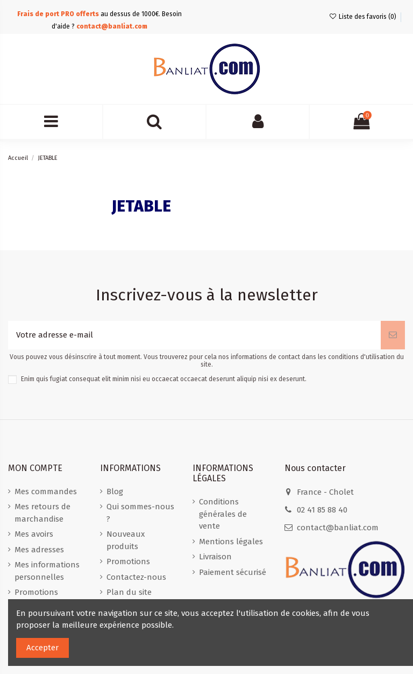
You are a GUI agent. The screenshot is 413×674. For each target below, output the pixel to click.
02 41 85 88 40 (322, 510)
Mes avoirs (34, 534)
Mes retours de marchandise (42, 513)
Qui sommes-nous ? (140, 513)
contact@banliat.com (338, 527)
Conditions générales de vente (223, 514)
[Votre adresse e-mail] (194, 335)
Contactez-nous (136, 577)
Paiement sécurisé (232, 572)
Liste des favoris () (362, 16)
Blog (114, 491)
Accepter (42, 647)
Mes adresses (39, 549)
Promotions (36, 592)
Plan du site (129, 592)
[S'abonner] (393, 335)
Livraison (215, 556)
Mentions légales (231, 541)
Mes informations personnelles (47, 571)
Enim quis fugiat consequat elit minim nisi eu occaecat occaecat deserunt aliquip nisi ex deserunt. (164, 379)
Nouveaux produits (125, 540)
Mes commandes (46, 491)
